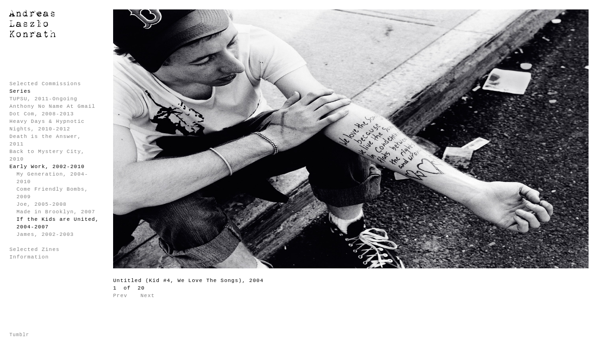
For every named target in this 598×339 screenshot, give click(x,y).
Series (20, 91)
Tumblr (19, 335)
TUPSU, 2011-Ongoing (43, 99)
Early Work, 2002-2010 (47, 167)
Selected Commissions (45, 84)
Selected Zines (34, 249)
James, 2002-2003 (45, 234)
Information (29, 257)
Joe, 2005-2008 (41, 204)
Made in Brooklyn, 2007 (55, 212)
